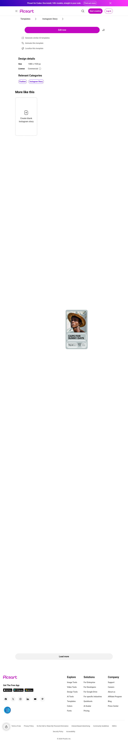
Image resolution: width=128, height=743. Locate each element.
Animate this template (34, 43)
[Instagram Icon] (20, 699)
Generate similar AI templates (37, 38)
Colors (69, 706)
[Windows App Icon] (29, 691)
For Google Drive (90, 692)
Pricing (86, 711)
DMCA (114, 726)
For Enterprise (89, 682)
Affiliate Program (115, 697)
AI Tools (70, 697)
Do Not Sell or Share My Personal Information (52, 726)
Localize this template (34, 48)
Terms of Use (16, 726)
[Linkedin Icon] (27, 699)
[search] (83, 11)
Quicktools (88, 701)
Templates (71, 701)
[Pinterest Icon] (42, 699)
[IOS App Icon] (7, 691)
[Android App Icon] (18, 691)
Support (111, 682)
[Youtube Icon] (35, 699)
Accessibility (70, 731)
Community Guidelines (101, 726)
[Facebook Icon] (5, 699)
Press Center (113, 706)
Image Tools (72, 682)
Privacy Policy (29, 726)
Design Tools (72, 692)
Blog (110, 701)
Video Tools (72, 687)
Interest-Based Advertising (81, 726)
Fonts (69, 711)
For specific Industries (93, 697)
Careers (111, 687)
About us (111, 692)
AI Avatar (87, 706)
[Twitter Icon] (13, 699)
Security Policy (58, 731)
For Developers (90, 687)
